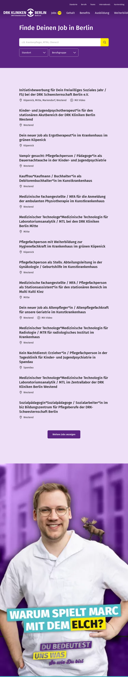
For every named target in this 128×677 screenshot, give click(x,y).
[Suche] (105, 42)
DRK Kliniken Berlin (43, 658)
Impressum (90, 658)
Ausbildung (102, 13)
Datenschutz (105, 658)
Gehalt (70, 13)
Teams (92, 4)
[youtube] (21, 658)
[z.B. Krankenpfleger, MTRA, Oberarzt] (60, 42)
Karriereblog (119, 4)
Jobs (53, 13)
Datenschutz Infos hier (44, 631)
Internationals (104, 4)
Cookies (117, 658)
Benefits (85, 13)
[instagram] (5, 658)
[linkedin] (13, 658)
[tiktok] (29, 658)
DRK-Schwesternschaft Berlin (68, 658)
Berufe (84, 4)
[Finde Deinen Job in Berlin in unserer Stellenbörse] (60, 530)
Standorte (73, 4)
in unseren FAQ (115, 618)
